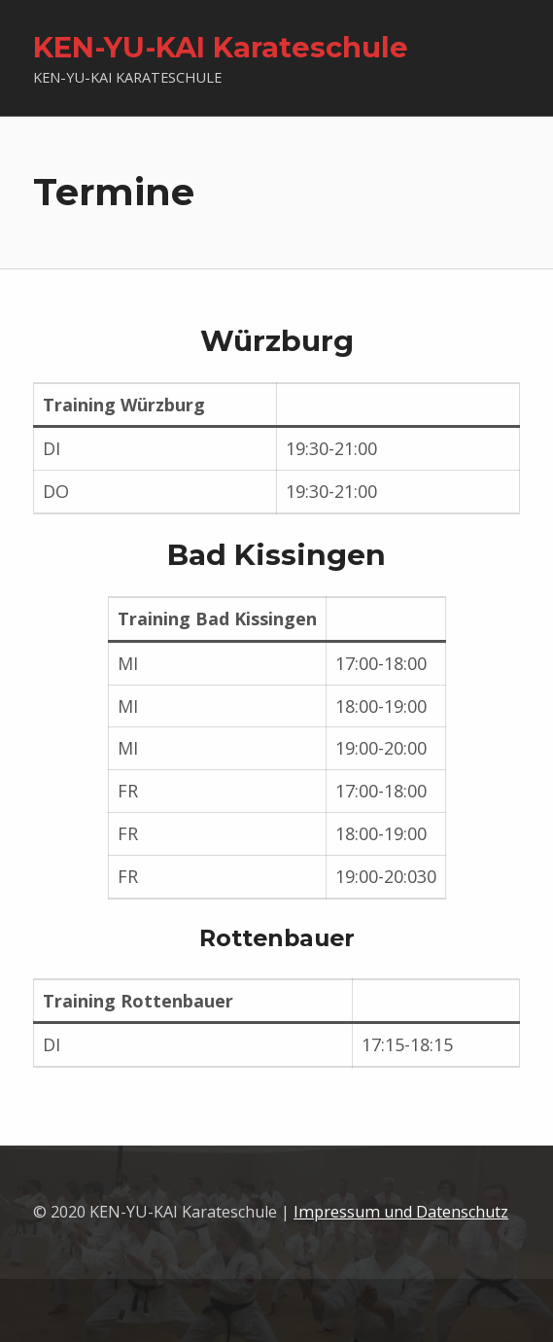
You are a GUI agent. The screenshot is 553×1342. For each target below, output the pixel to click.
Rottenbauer (277, 938)
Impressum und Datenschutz (401, 1211)
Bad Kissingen (276, 555)
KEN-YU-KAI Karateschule (220, 47)
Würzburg (277, 341)
